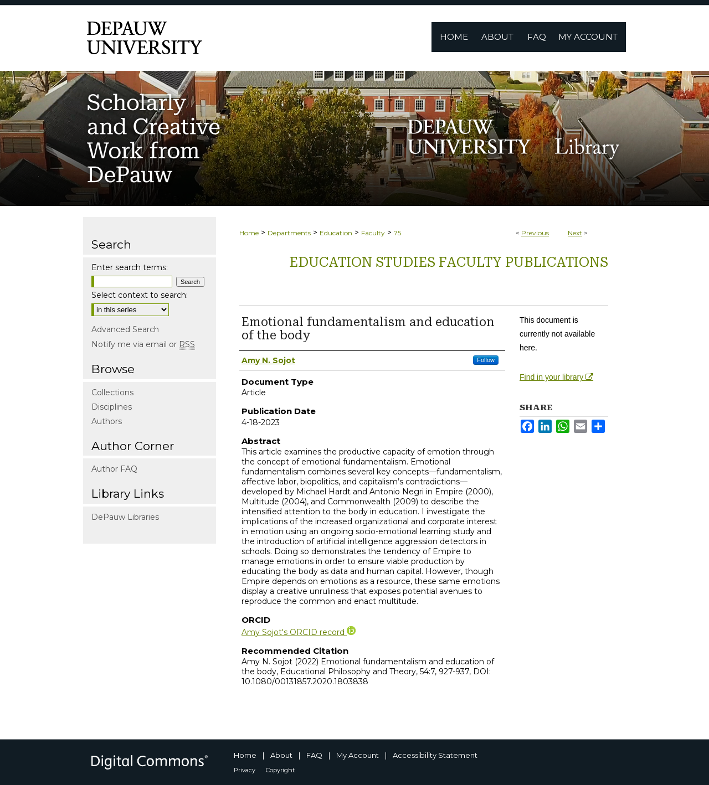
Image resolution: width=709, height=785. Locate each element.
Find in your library (556, 377)
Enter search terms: (129, 267)
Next (575, 233)
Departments (289, 233)
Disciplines (111, 407)
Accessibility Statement (435, 755)
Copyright (280, 770)
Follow (486, 360)
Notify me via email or (143, 344)
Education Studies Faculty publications (448, 262)
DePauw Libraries (125, 517)
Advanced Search (125, 329)
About (281, 755)
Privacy (244, 770)
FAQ (314, 755)
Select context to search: (139, 295)
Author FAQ (114, 469)
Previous (535, 233)
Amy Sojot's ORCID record (299, 632)
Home (249, 233)
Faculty (373, 233)
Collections (112, 392)
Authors (106, 421)
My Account (357, 755)
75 (397, 233)
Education (336, 233)
